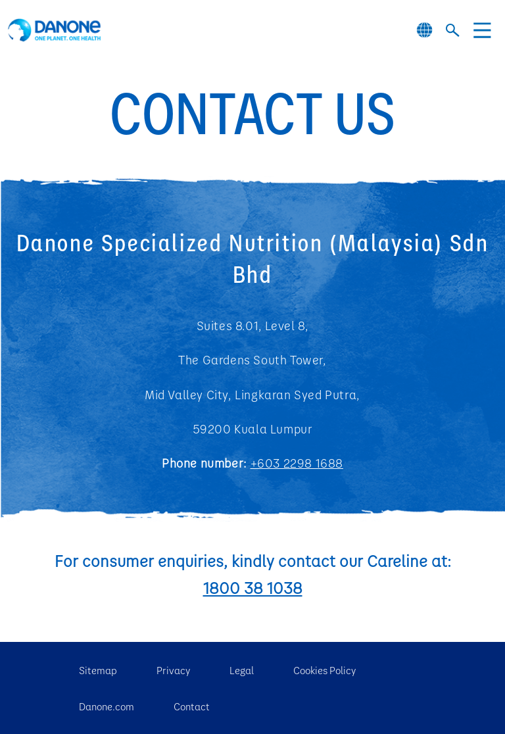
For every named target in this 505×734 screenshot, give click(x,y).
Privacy (173, 670)
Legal (241, 670)
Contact (192, 706)
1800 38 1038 (252, 587)
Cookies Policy (324, 670)
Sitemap (98, 670)
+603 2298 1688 (297, 462)
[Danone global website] (424, 30)
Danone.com (106, 706)
